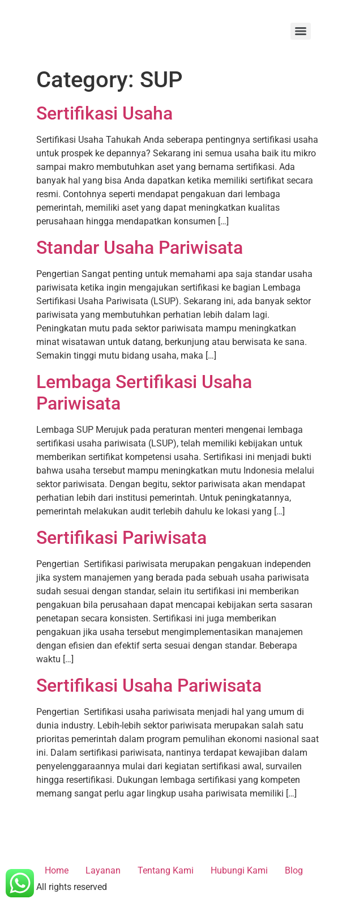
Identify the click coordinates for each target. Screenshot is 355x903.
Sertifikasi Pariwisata (121, 537)
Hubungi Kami (239, 870)
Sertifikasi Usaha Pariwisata (149, 685)
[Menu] (300, 31)
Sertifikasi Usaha (104, 113)
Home (57, 870)
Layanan (103, 870)
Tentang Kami (166, 870)
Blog (294, 870)
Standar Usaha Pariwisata (139, 247)
